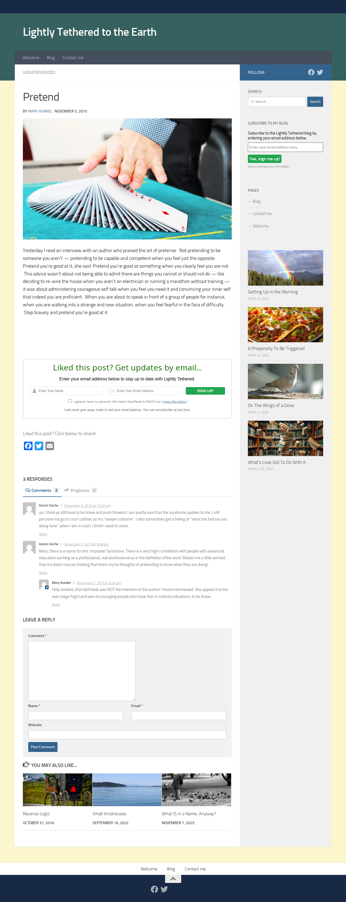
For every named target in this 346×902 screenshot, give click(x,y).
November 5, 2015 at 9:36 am (99, 583)
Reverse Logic (36, 813)
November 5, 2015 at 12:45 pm (87, 506)
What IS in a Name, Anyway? (189, 813)
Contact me (72, 57)
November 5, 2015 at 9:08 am (86, 544)
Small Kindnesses (109, 813)
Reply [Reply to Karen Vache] (43, 534)
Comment (37, 636)
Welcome (31, 57)
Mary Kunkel (40, 111)
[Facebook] (311, 72)
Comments (42, 490)
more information (174, 401)
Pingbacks (81, 490)
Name (34, 706)
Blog (51, 57)
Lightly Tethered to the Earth (90, 32)
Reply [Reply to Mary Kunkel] (56, 605)
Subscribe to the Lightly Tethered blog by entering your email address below (282, 135)
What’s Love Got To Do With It (277, 462)
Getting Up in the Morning (273, 291)
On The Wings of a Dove (271, 405)
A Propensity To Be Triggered (276, 348)
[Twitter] (320, 72)
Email (137, 706)
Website (35, 725)
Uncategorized (39, 72)
